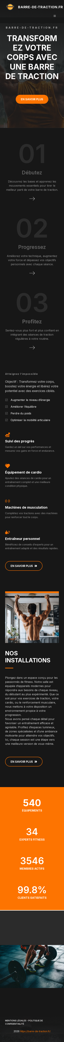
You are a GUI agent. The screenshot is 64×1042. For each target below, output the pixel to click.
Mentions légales (15, 1020)
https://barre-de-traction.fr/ (35, 1031)
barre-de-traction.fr (40, 7)
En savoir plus (32, 99)
